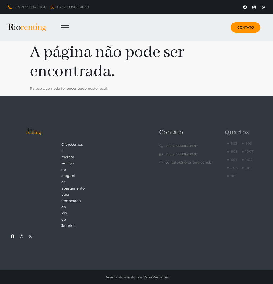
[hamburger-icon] (65, 28)
